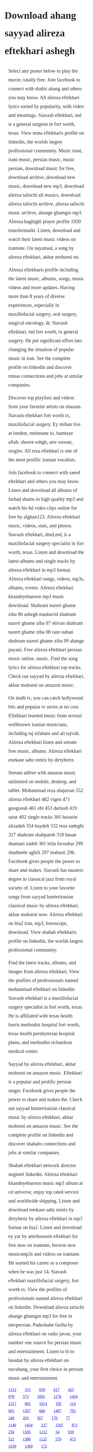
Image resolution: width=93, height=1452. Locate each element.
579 (58, 1439)
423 (71, 1390)
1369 (29, 1446)
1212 (43, 1432)
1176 (57, 1396)
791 (73, 1411)
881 (28, 1404)
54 (58, 1432)
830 (42, 1390)
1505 (27, 1432)
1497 (58, 1411)
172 (44, 1446)
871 (75, 1425)
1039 (12, 1446)
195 (59, 1404)
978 (11, 1396)
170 (55, 1418)
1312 (12, 1390)
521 (11, 1439)
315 (28, 1390)
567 (40, 1418)
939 (71, 1432)
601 (11, 1411)
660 (42, 1411)
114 (73, 1404)
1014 (43, 1404)
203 (26, 1418)
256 (11, 1432)
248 (11, 1418)
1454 (28, 1425)
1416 (74, 1396)
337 (44, 1425)
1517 (12, 1404)
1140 (12, 1425)
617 (57, 1390)
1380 (27, 1439)
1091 (41, 1396)
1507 (27, 1411)
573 (26, 1396)
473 (73, 1439)
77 (68, 1418)
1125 (43, 1439)
